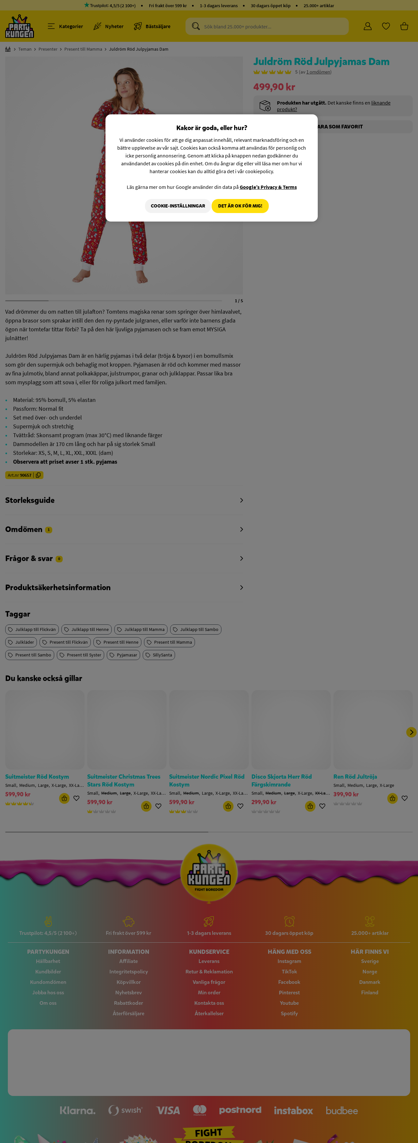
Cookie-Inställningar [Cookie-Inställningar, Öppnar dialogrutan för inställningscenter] (174, 206)
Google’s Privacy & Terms (268, 187)
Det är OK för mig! (240, 206)
